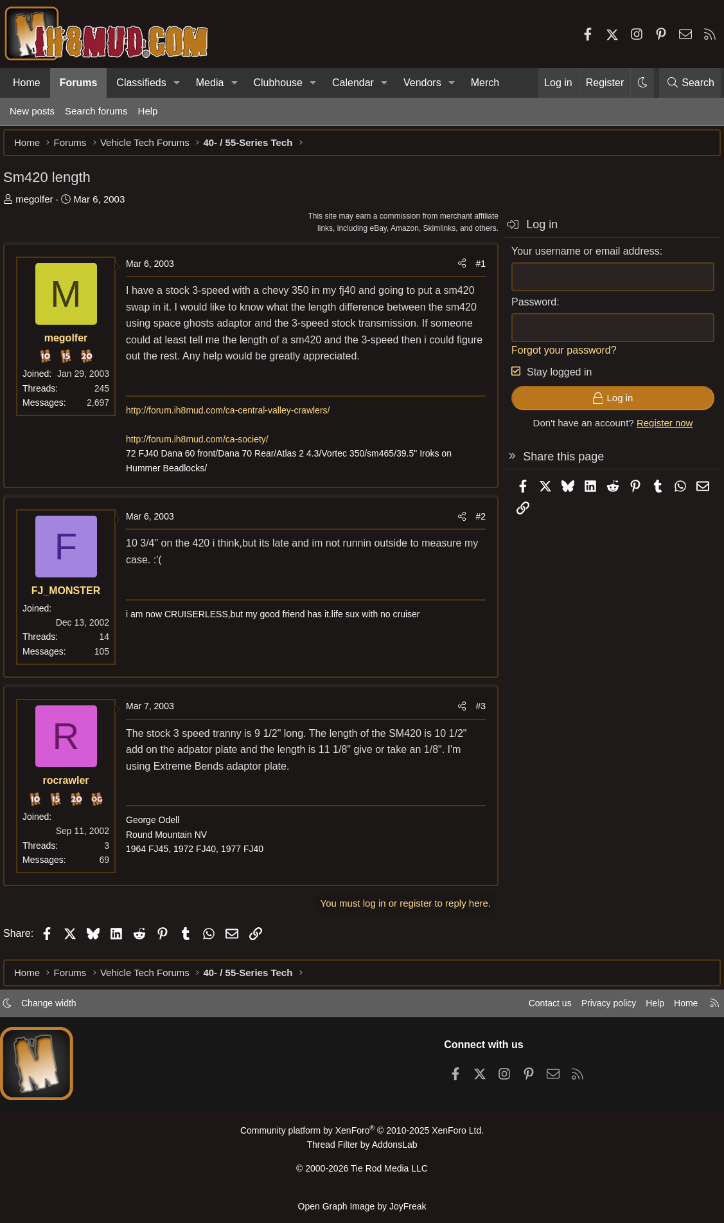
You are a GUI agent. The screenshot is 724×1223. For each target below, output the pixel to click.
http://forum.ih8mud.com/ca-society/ (203, 445)
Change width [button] (61, 1008)
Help (148, 110)
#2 (474, 523)
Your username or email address (579, 257)
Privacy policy (592, 1008)
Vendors (422, 82)
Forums (79, 82)
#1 (474, 270)
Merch (485, 82)
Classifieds (141, 82)
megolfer (40, 205)
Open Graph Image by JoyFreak (362, 1206)
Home (26, 82)
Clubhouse (278, 82)
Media (210, 82)
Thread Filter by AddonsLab (362, 1149)
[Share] (455, 270)
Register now (658, 429)
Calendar (353, 82)
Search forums (96, 110)
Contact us (531, 1008)
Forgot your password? (557, 356)
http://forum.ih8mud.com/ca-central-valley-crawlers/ (234, 417)
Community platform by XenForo (362, 1136)
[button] (177, 83)
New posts (32, 110)
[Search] (690, 83)
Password (527, 308)
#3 (474, 712)
